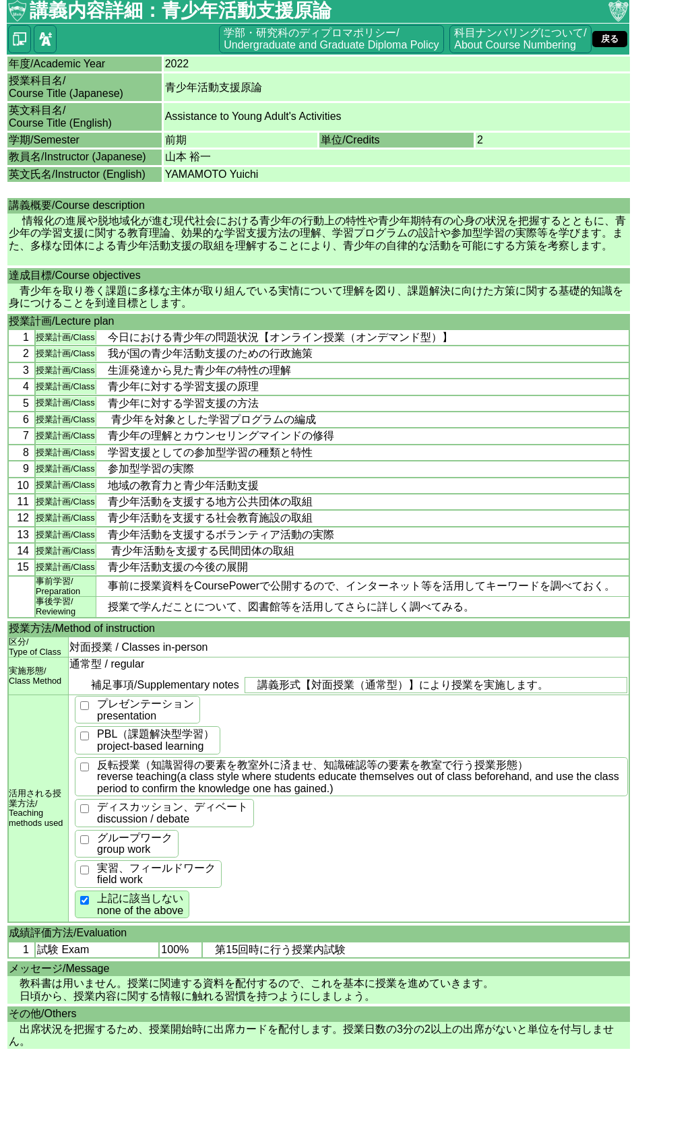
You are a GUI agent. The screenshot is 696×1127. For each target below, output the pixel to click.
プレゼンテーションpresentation (145, 709)
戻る (610, 39)
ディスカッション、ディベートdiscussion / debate (172, 813)
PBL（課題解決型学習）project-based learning (155, 740)
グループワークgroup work (134, 844)
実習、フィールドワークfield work (156, 874)
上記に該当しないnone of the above (140, 904)
